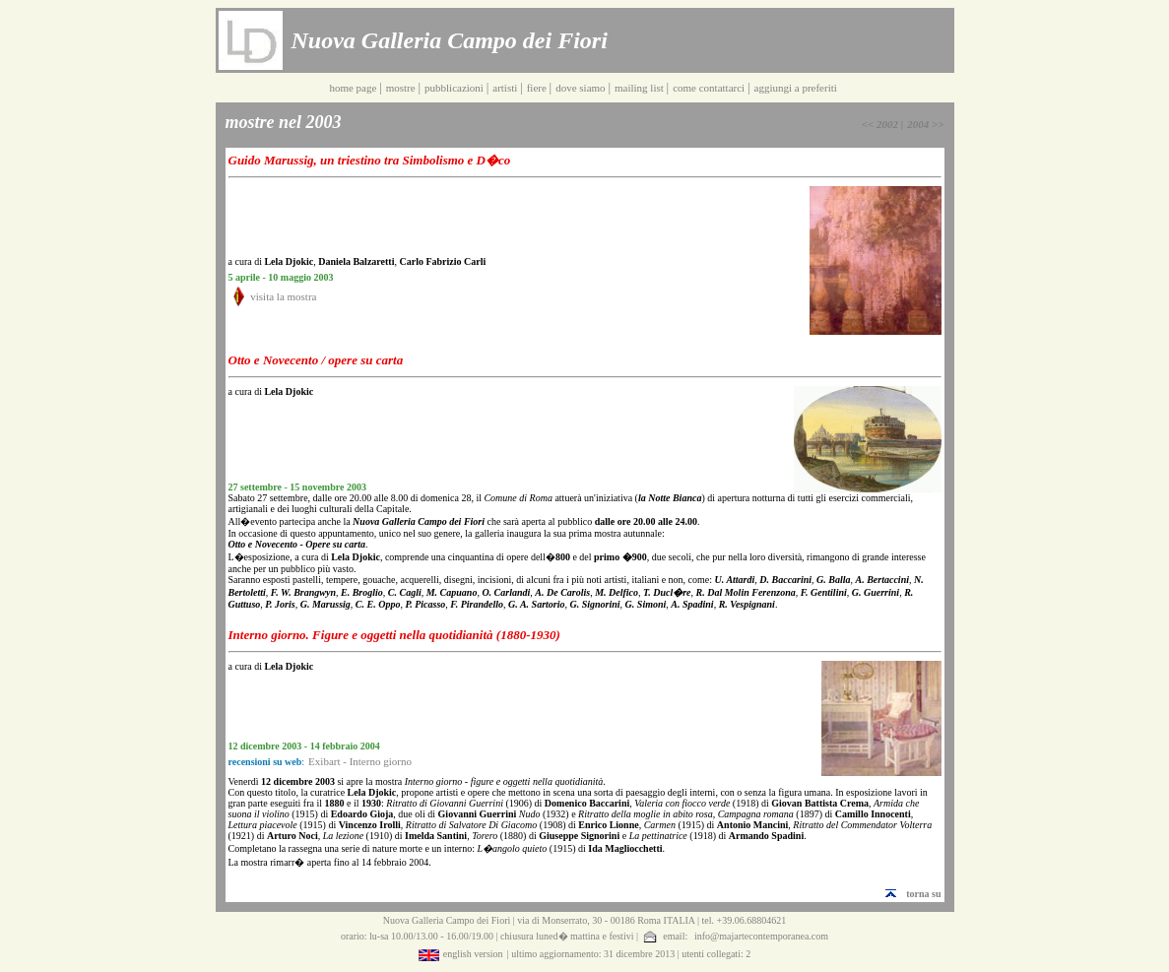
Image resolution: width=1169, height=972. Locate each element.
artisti (506, 88)
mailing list (641, 88)
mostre (402, 88)
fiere (538, 88)
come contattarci (710, 88)
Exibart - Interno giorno (360, 761)
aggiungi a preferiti (797, 88)
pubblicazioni (455, 88)
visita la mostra (282, 296)
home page (354, 88)
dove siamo (581, 88)
